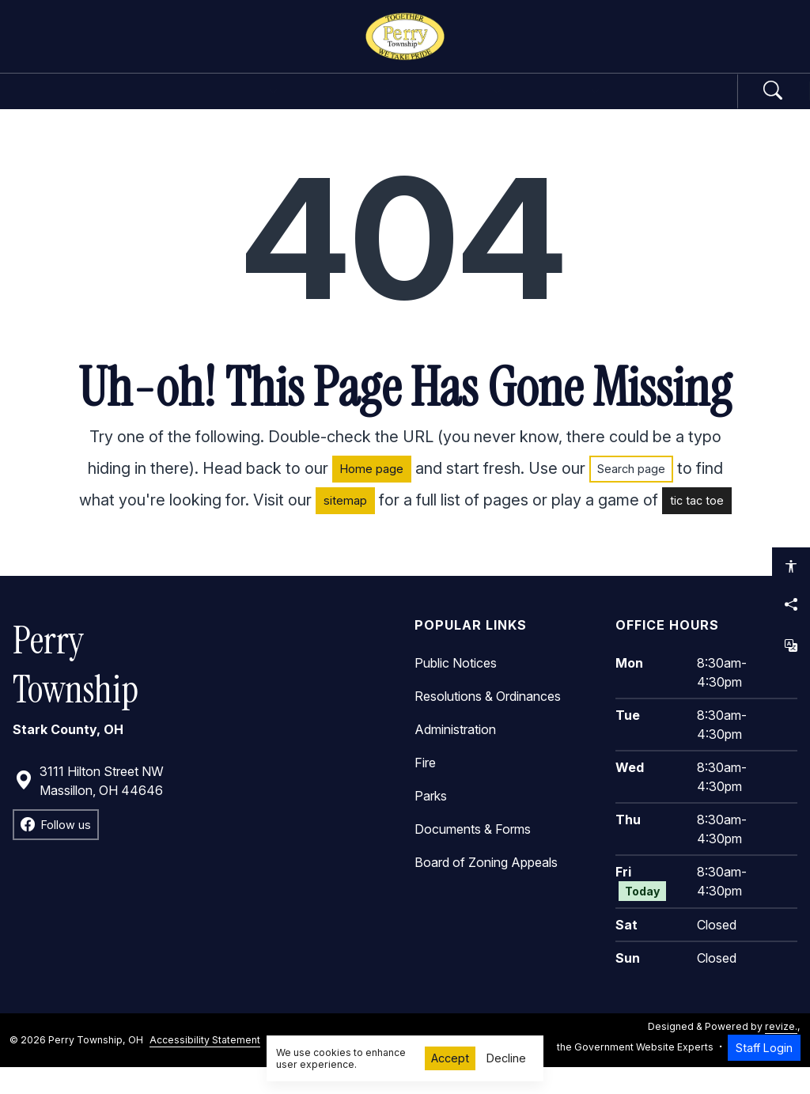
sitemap (345, 528)
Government (189, 104)
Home (82, 104)
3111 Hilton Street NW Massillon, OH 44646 (89, 807)
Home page (371, 496)
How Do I (621, 104)
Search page (631, 496)
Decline (506, 1058)
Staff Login (764, 1074)
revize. (781, 1053)
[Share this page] (791, 604)
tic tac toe (697, 528)
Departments (342, 104)
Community (490, 104)
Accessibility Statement (205, 1067)
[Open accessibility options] (791, 566)
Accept (450, 1058)
